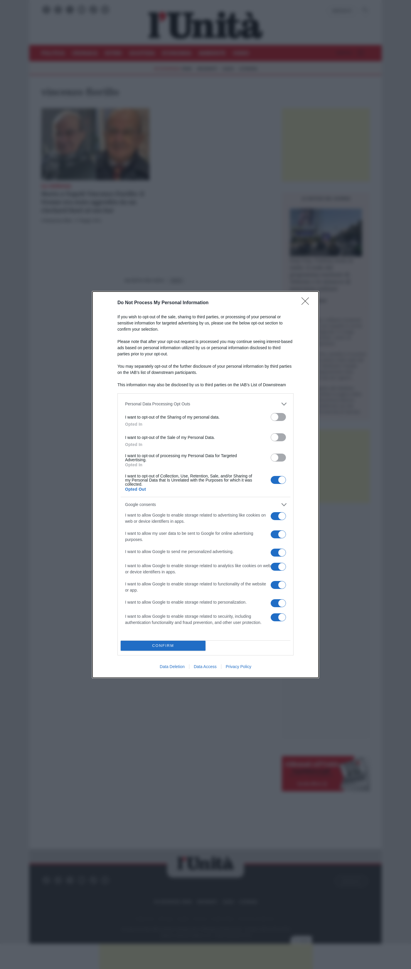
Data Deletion (172, 666)
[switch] (278, 417)
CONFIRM (163, 645)
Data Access (205, 666)
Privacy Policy (238, 666)
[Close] (307, 303)
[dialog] (205, 485)
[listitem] (205, 404)
